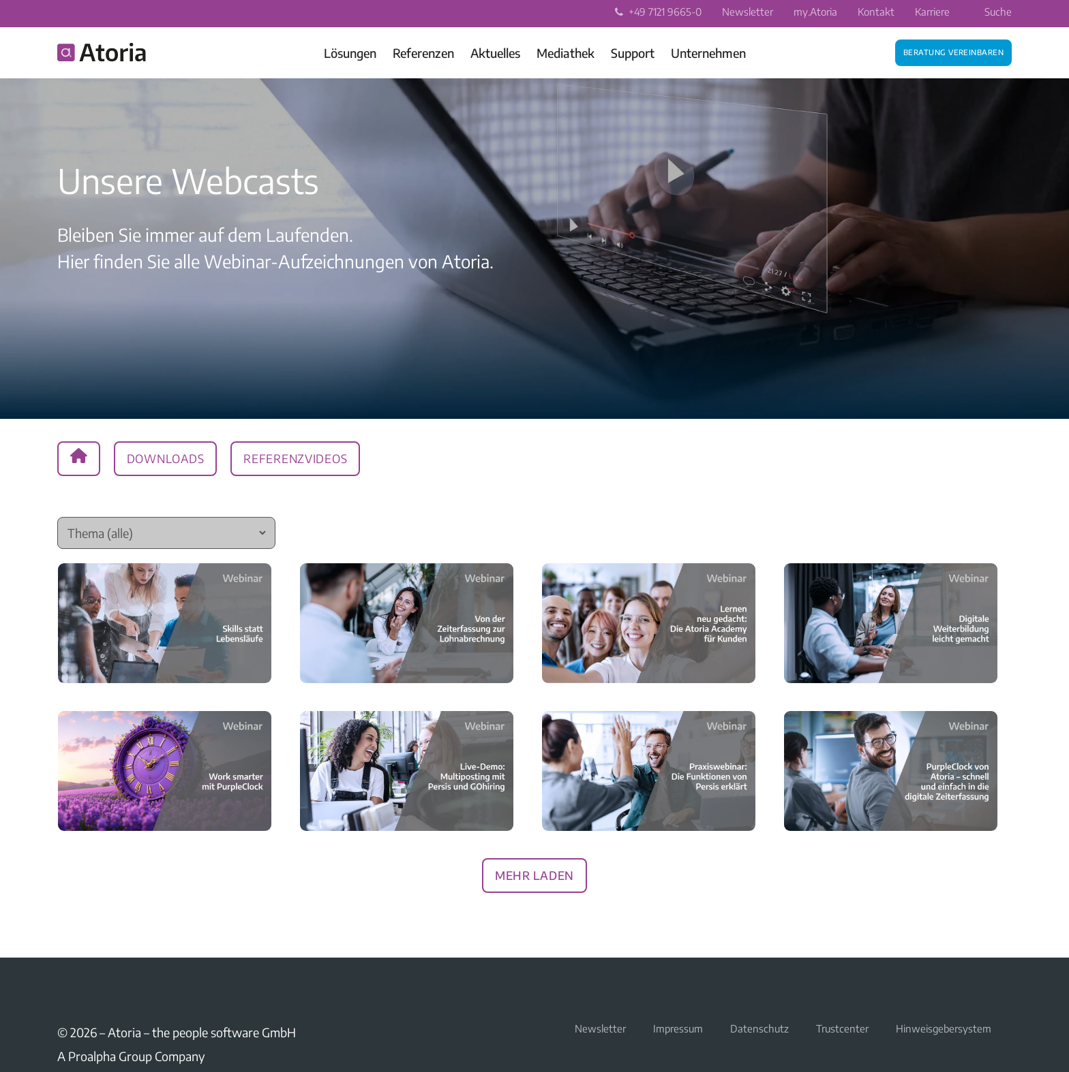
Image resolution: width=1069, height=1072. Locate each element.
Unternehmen (708, 53)
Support (632, 53)
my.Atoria (815, 11)
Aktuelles (495, 53)
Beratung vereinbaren (953, 51)
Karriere (932, 11)
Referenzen (423, 53)
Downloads (165, 456)
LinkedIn (65, 989)
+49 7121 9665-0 (658, 11)
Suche (989, 11)
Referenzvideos (295, 456)
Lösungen (350, 53)
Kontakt (876, 11)
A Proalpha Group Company (131, 1056)
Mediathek (565, 53)
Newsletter (747, 11)
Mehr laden (534, 873)
